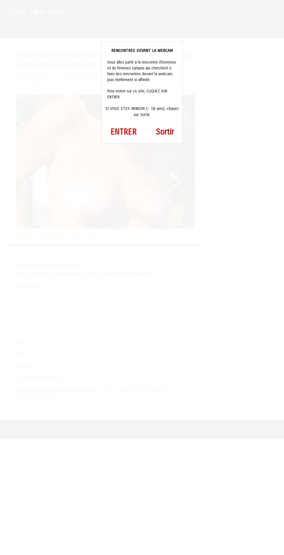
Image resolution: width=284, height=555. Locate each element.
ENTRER (123, 132)
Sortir (165, 132)
